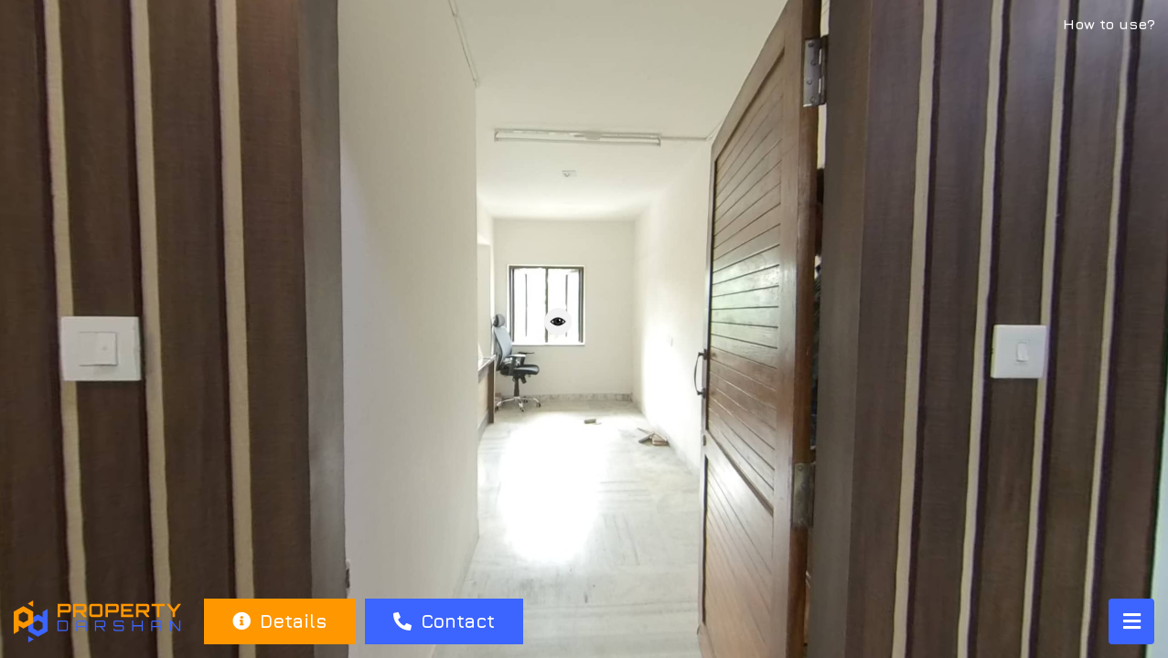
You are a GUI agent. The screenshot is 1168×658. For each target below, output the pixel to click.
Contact (444, 620)
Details (279, 620)
